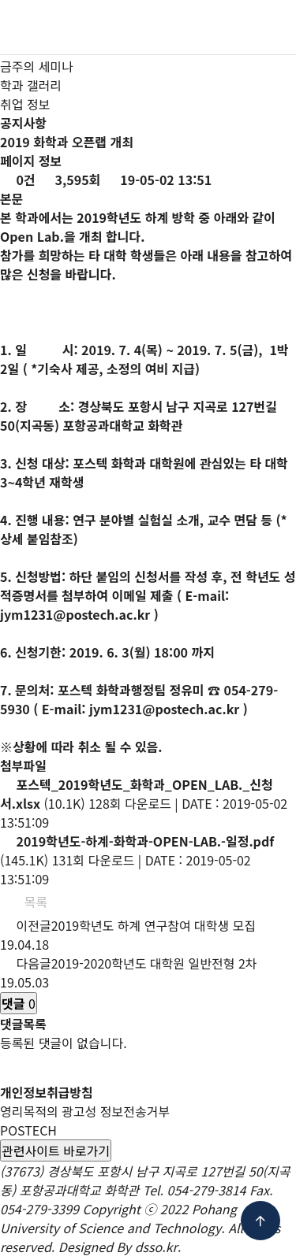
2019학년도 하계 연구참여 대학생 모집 (154, 925)
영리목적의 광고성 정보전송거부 (85, 1111)
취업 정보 (25, 103)
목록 (27, 901)
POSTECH (28, 1130)
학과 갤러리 (31, 85)
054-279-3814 (206, 1189)
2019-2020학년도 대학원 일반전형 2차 (154, 963)
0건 (18, 179)
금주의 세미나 (36, 66)
